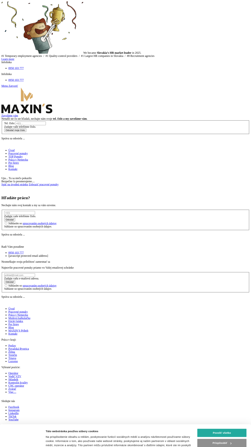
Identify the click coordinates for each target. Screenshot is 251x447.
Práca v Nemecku (18, 314)
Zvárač (12, 388)
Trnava (12, 358)
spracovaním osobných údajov (40, 223)
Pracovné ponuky (18, 311)
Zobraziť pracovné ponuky (44, 184)
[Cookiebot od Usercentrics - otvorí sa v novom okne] (22, 440)
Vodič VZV (14, 376)
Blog (11, 327)
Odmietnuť (222, 434)
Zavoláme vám (9, 115)
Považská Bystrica (18, 348)
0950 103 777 (16, 68)
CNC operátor (16, 385)
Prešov (12, 345)
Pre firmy (13, 324)
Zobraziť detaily (56, 440)
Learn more (7, 59)
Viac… (12, 391)
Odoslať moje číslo (15, 130)
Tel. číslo (9, 123)
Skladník (13, 379)
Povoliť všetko (222, 413)
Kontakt (12, 333)
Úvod (11, 308)
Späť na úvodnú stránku (14, 184)
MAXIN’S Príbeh (18, 330)
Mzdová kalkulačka (19, 318)
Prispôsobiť (221, 424)
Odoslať (10, 219)
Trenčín (12, 355)
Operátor (13, 373)
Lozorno (13, 361)
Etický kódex (15, 321)
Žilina (11, 351)
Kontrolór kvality (18, 382)
